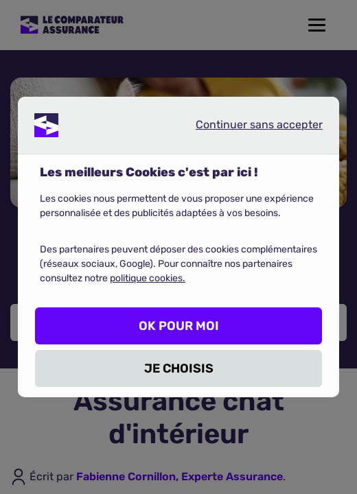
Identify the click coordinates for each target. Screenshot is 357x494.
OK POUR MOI (179, 325)
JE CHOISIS (179, 368)
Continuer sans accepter (248, 127)
